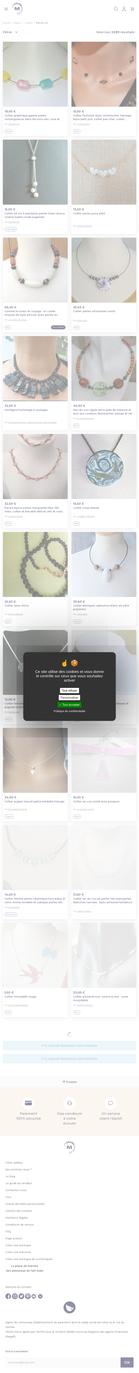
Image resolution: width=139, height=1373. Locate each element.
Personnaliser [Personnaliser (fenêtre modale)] (69, 697)
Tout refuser (69, 690)
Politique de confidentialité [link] (69, 710)
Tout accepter (69, 704)
